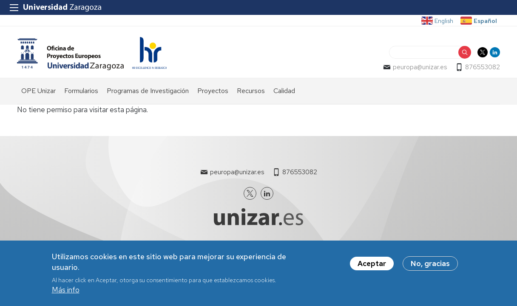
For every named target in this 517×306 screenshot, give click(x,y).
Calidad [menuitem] (284, 90)
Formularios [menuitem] (81, 90)
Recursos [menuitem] (251, 90)
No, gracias (430, 264)
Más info (66, 290)
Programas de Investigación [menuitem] (148, 90)
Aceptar (372, 264)
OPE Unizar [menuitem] (38, 90)
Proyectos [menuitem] (212, 90)
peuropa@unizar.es (420, 67)
